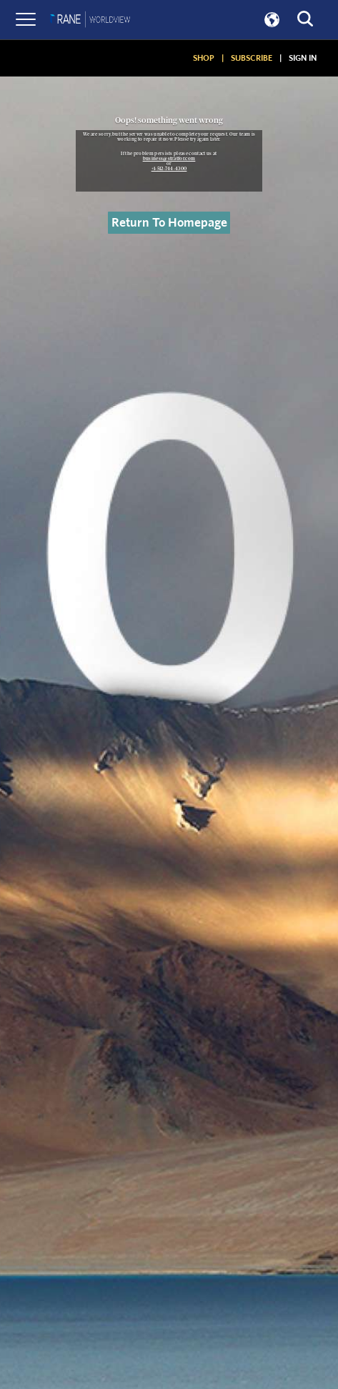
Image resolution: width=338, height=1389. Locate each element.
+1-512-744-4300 (169, 169)
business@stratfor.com (169, 159)
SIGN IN (303, 58)
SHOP (203, 58)
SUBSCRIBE (251, 58)
